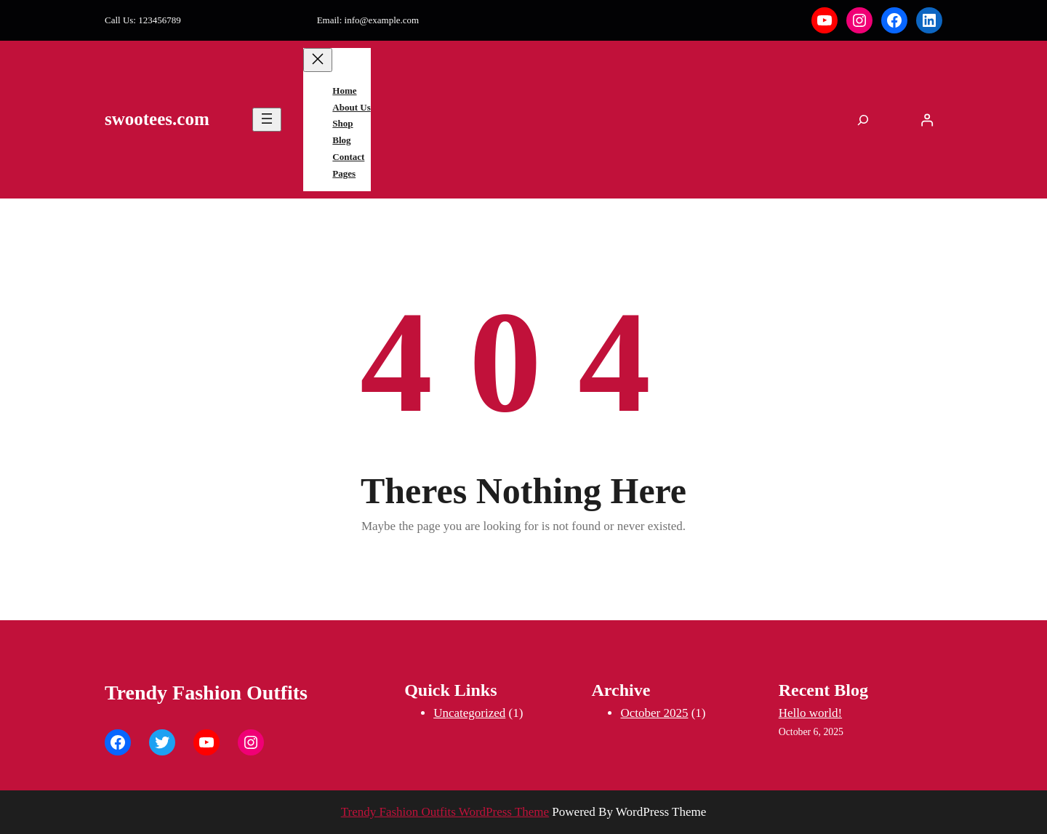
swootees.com (157, 119)
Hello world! (810, 713)
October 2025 (654, 713)
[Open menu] (266, 120)
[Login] (927, 119)
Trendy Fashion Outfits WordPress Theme (445, 812)
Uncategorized (469, 713)
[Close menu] (317, 60)
